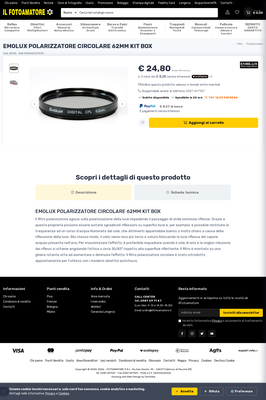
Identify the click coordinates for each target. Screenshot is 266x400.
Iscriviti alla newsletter (241, 313)
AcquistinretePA (205, 3)
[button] (142, 122)
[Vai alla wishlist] (237, 12)
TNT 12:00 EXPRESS (221, 97)
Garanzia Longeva (103, 312)
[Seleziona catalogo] (69, 12)
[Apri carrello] (248, 12)
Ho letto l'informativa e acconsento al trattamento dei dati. (222, 323)
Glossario (155, 360)
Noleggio (122, 3)
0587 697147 (195, 91)
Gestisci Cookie (224, 360)
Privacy (217, 321)
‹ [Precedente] (34, 104)
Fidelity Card (166, 3)
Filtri (239, 43)
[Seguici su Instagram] (192, 333)
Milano (51, 312)
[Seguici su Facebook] (182, 333)
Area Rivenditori (87, 360)
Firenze (52, 301)
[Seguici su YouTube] (212, 333)
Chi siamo (11, 3)
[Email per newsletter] (199, 312)
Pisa (49, 296)
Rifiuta (213, 391)
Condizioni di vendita (17, 301)
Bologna (52, 307)
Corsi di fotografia (70, 3)
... (232, 43)
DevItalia (150, 376)
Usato (90, 3)
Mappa (182, 360)
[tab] (83, 192)
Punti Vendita (31, 3)
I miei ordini (98, 301)
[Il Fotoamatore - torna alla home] (28, 12)
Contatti (226, 3)
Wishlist (96, 307)
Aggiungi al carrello (203, 123)
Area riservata (100, 296)
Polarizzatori (255, 43)
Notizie (48, 3)
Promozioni (105, 3)
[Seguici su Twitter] (202, 333)
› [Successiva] (122, 104)
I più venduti (108, 360)
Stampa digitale (143, 3)
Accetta (186, 391)
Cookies (206, 360)
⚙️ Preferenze (241, 391)
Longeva (184, 3)
